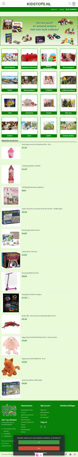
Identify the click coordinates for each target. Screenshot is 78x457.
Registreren (54, 9)
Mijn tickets (43, 415)
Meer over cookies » (40, 452)
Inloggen (61, 9)
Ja (39, 442)
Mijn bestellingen (45, 412)
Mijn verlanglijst (45, 417)
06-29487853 (72, 9)
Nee (39, 448)
